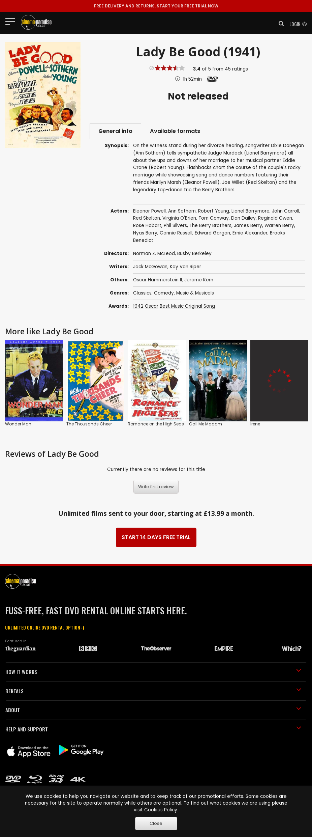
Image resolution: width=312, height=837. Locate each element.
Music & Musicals (195, 293)
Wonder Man (18, 424)
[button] (279, 24)
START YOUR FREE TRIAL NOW (156, 6)
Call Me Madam (205, 424)
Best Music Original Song (187, 306)
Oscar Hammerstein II (157, 280)
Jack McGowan (150, 266)
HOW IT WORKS (153, 671)
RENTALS (153, 691)
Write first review (156, 487)
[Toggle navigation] (12, 21)
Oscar (151, 306)
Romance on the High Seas (156, 424)
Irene (255, 424)
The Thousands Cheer (89, 424)
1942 (138, 306)
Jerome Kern (198, 280)
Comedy (164, 293)
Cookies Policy (160, 810)
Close (156, 823)
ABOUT (153, 710)
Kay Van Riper (185, 266)
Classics (142, 293)
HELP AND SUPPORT (153, 729)
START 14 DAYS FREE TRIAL (156, 537)
